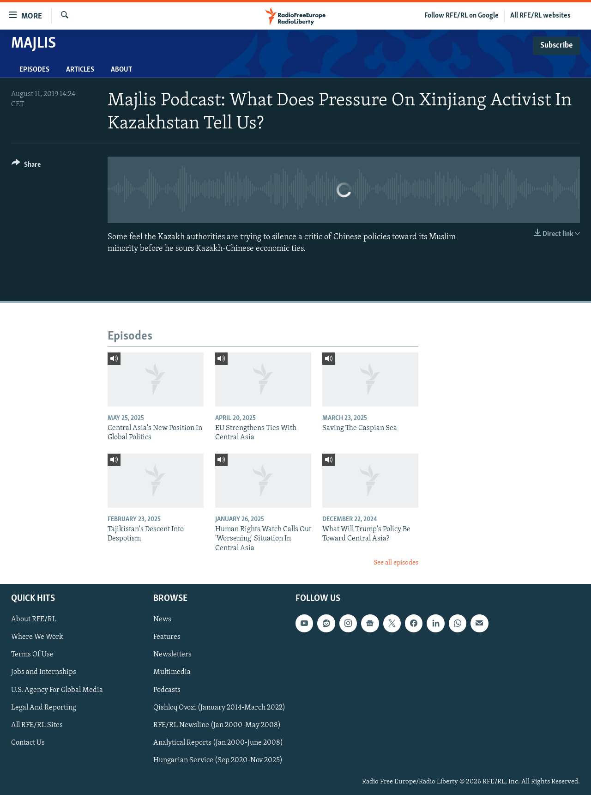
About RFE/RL (33, 619)
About (121, 69)
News (162, 619)
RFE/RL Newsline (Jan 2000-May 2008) (217, 724)
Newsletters (172, 654)
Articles (80, 69)
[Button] (26, 166)
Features (167, 637)
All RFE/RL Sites (37, 724)
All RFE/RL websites (540, 15)
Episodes (34, 69)
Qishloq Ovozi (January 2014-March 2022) (219, 707)
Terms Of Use (32, 654)
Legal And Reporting (43, 707)
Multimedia (172, 672)
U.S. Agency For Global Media (57, 689)
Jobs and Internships (43, 672)
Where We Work (37, 637)
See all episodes (396, 562)
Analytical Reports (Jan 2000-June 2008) (218, 742)
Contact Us (28, 742)
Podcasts (167, 689)
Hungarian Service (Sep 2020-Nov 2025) (218, 760)
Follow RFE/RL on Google (461, 15)
